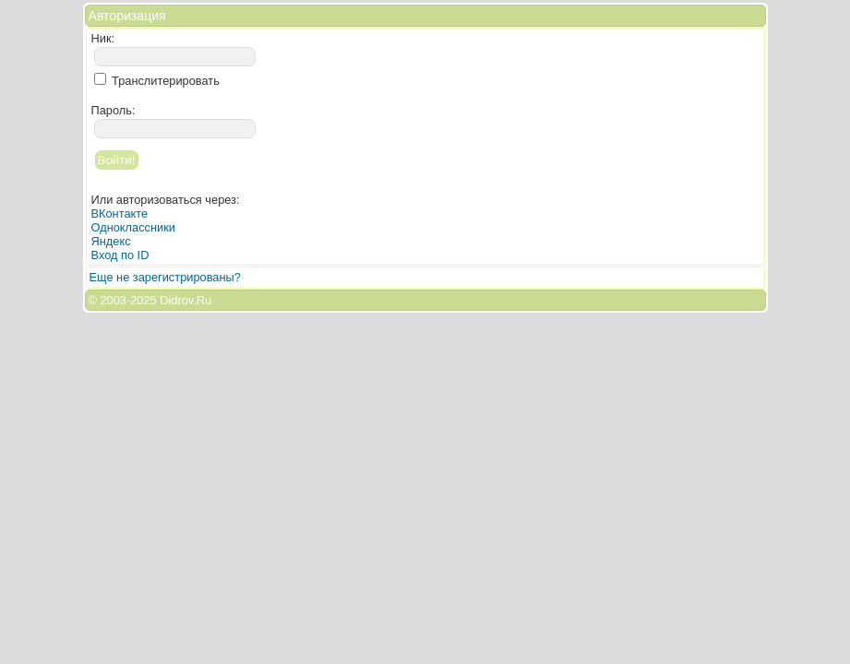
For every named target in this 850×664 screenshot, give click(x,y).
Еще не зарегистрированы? (165, 277)
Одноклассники (133, 227)
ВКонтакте (120, 213)
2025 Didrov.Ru (170, 300)
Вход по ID (120, 255)
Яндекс (111, 241)
